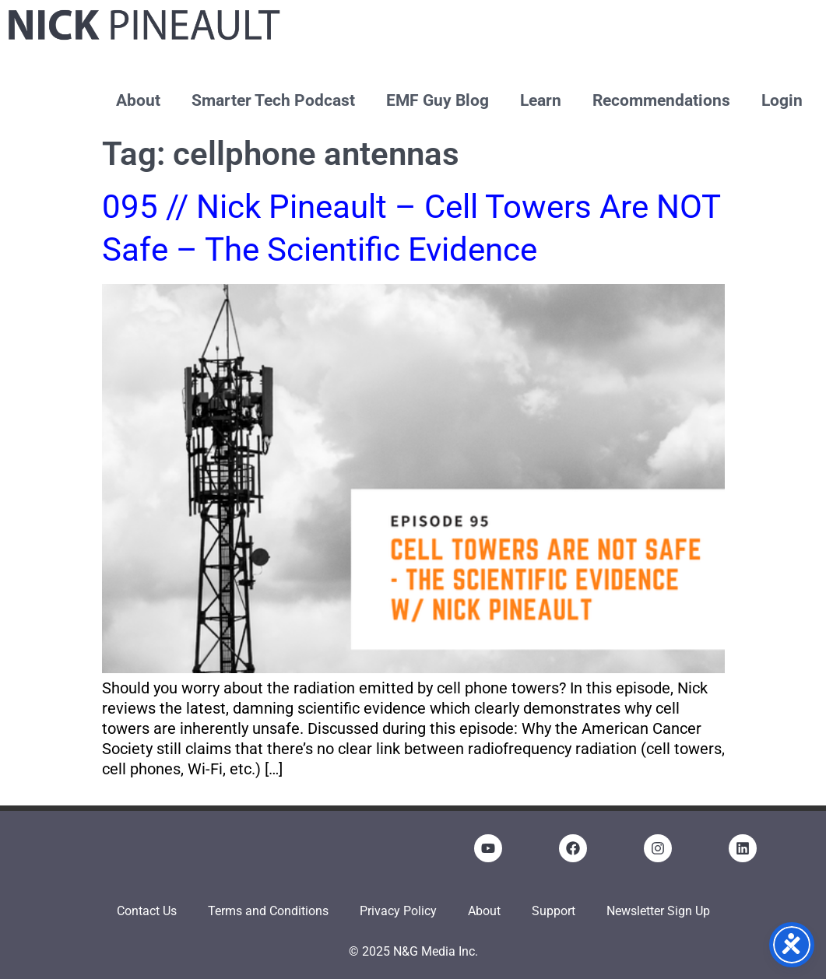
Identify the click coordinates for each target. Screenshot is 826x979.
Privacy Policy (398, 911)
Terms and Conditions (268, 911)
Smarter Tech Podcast (273, 100)
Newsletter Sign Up (658, 911)
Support (553, 911)
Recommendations (661, 100)
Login (782, 100)
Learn (540, 100)
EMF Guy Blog (437, 100)
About (138, 100)
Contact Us (147, 911)
